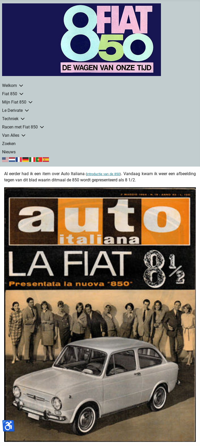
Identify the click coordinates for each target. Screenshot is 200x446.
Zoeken (9, 143)
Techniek (10, 118)
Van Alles (10, 135)
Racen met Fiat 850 (20, 127)
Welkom (9, 85)
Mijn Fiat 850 (14, 102)
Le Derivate (12, 110)
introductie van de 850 (103, 174)
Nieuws (9, 151)
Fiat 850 (9, 93)
